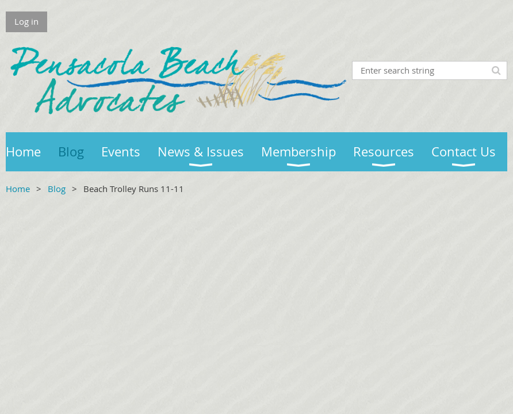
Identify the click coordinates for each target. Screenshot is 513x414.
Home (18, 188)
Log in (26, 21)
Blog (57, 188)
